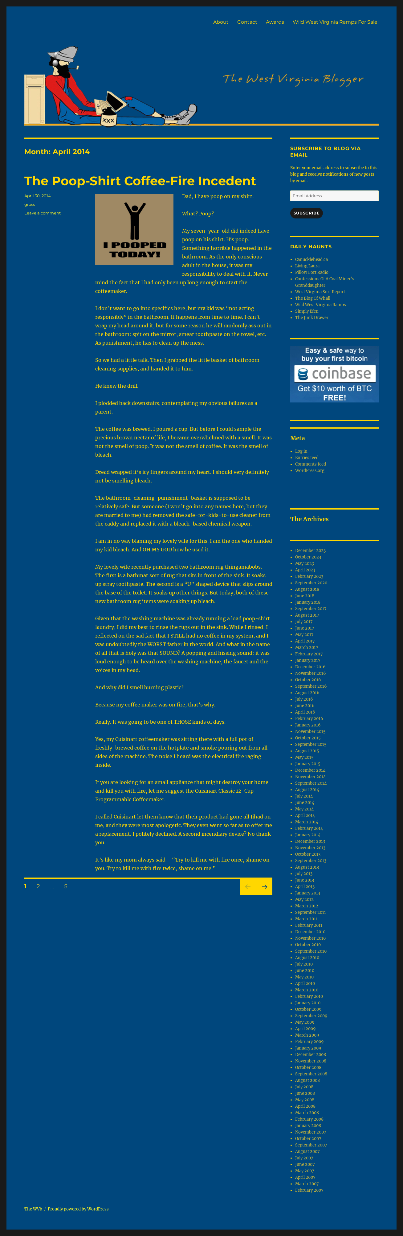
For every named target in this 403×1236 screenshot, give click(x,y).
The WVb (33, 1209)
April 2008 (305, 1106)
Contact (247, 22)
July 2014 (304, 796)
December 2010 (310, 931)
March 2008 (307, 1112)
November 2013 (310, 847)
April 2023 (305, 570)
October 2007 (308, 1138)
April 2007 (305, 1177)
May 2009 (305, 1022)
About (221, 22)
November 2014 (310, 776)
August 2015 (307, 751)
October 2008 (308, 1067)
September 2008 (311, 1074)
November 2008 (310, 1061)
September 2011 (310, 912)
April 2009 (305, 1028)
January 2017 (307, 660)
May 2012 (304, 899)
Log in (301, 451)
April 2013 (305, 886)
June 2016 (305, 705)
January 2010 (307, 1003)
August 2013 (307, 867)
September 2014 (311, 783)
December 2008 (310, 1054)
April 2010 (305, 983)
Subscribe (307, 212)
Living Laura (307, 266)
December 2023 (310, 550)
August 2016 (307, 692)
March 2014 (306, 822)
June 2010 (304, 970)
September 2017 (311, 608)
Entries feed (307, 457)
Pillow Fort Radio (311, 272)
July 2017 (304, 621)
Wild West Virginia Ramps (320, 304)
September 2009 (311, 1015)
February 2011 (308, 925)
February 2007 (309, 1190)
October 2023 (308, 557)
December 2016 (310, 667)
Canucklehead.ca (311, 259)
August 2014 (307, 789)
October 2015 (308, 738)
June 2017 (304, 628)
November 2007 (310, 1132)
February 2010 (309, 996)
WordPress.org (309, 470)
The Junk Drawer (311, 317)
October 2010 (308, 944)
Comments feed (310, 464)
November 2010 (310, 938)
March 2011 (306, 919)
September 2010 (311, 951)
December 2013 (310, 841)
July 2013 (303, 873)
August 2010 (307, 957)
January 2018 (307, 602)
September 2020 (311, 583)
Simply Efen (307, 311)
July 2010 (304, 964)
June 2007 (305, 1164)
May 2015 (304, 757)
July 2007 (304, 1158)
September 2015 (311, 744)
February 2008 (309, 1119)
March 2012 (306, 906)
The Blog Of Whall (312, 298)
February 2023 (309, 576)
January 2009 (308, 1048)
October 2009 (308, 1009)
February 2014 (309, 828)
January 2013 (307, 893)
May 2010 (304, 977)
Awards (275, 22)
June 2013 (304, 880)
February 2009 (309, 1041)
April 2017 (305, 641)
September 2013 (310, 860)
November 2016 (310, 673)
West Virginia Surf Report (320, 291)
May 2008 (304, 1099)
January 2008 (308, 1125)
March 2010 (306, 990)
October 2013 (307, 854)
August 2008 (307, 1080)
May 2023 (304, 563)
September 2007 (311, 1145)
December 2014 (310, 770)
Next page (264, 894)
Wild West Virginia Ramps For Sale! (336, 22)
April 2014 (305, 815)
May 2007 (304, 1171)
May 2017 (304, 634)
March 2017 (306, 647)
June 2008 (305, 1093)
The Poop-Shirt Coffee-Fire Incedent (140, 180)
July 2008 (304, 1087)
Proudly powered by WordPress (78, 1209)
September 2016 (311, 686)
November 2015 (310, 731)
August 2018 (307, 589)
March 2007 (307, 1183)
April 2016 (305, 712)
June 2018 (304, 595)
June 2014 (304, 802)
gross (29, 204)
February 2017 (309, 654)
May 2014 (304, 809)
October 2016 (308, 679)
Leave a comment (42, 212)
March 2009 (307, 1035)
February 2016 (309, 718)
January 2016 (308, 725)
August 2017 (307, 615)
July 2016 (304, 699)
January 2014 (307, 835)
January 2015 (307, 763)
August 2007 (307, 1151)
